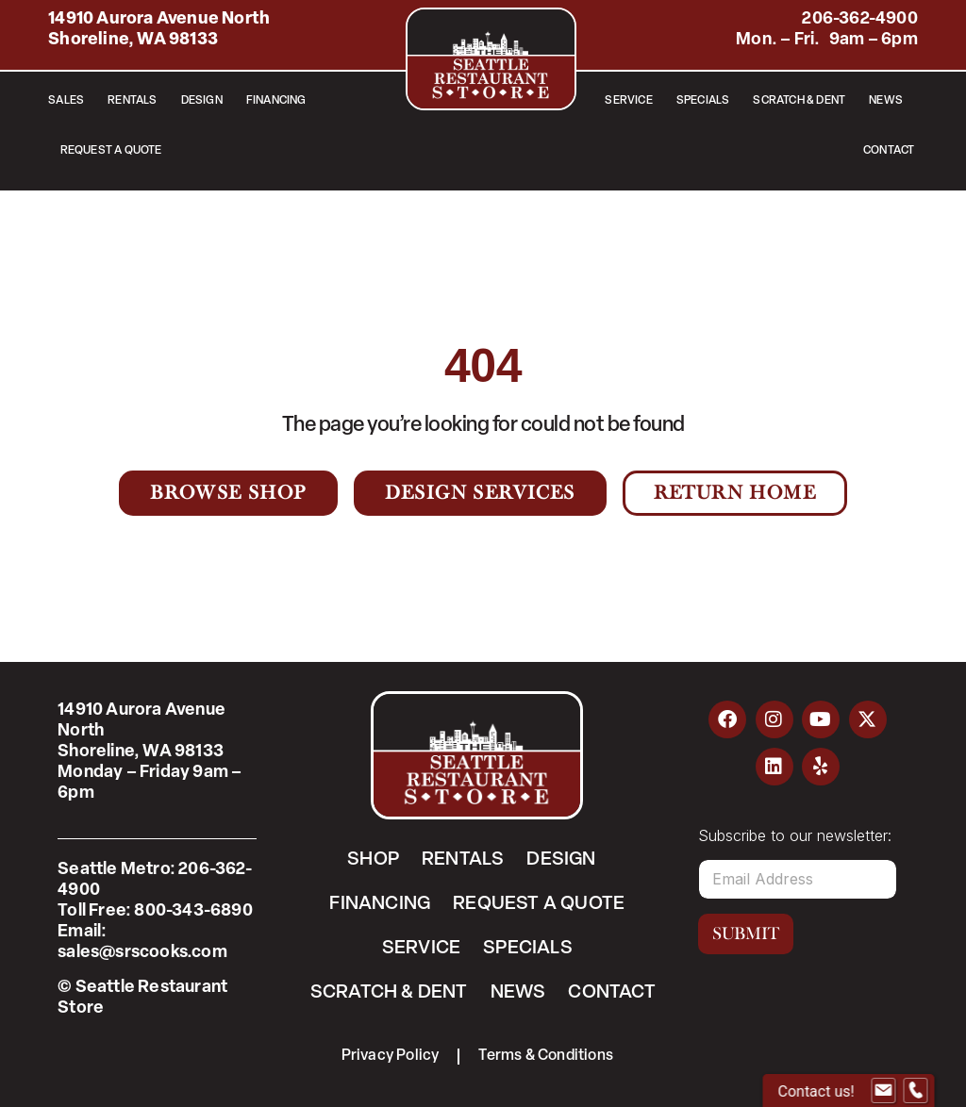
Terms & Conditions (545, 1056)
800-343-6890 (193, 911)
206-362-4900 (859, 19)
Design (202, 101)
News (886, 101)
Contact (888, 151)
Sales (66, 101)
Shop (373, 860)
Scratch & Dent (799, 101)
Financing (276, 101)
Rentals (132, 101)
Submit (745, 933)
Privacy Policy (390, 1056)
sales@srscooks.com (142, 953)
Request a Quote (111, 151)
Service (628, 101)
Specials (703, 101)
